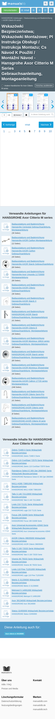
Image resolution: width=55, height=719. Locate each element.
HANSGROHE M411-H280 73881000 (26, 510)
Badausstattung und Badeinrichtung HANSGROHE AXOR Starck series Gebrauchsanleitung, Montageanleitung (30, 375)
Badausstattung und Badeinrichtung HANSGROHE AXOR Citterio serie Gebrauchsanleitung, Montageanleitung (30, 428)
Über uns (6, 680)
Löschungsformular (12, 697)
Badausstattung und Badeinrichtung (38, 18)
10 (50, 208)
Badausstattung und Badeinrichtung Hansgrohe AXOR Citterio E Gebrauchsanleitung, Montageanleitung (30, 348)
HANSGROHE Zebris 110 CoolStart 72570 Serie (31, 487)
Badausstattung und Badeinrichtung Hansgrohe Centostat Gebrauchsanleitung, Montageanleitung (31, 247)
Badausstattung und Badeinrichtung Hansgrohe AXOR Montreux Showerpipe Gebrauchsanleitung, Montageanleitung (30, 388)
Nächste (46, 202)
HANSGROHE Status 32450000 (24, 634)
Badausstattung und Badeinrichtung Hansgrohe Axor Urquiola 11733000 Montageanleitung (28, 295)
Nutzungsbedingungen (11, 705)
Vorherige (9, 202)
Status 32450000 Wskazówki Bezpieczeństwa (33, 631)
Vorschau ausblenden (44, 86)
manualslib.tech (40, 709)
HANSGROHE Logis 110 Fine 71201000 (27, 596)
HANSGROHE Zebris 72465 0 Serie (26, 477)
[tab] (6, 114)
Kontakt (37, 680)
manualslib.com (40, 701)
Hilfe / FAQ (6, 684)
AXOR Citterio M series (12, 20)
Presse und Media (9, 688)
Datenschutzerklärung (11, 701)
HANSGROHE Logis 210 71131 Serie (26, 531)
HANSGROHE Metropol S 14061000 (26, 617)
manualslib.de (39, 705)
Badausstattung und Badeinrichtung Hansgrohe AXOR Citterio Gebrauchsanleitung (28, 308)
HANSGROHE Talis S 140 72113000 (26, 521)
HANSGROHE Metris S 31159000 (25, 606)
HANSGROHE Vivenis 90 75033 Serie (27, 585)
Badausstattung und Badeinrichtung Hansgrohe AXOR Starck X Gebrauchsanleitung (28, 321)
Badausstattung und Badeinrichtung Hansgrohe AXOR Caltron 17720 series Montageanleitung (30, 401)
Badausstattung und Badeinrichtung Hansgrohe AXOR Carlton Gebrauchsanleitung (28, 271)
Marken (37, 697)
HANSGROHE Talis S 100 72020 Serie (27, 575)
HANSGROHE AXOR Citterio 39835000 (27, 565)
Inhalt (27, 202)
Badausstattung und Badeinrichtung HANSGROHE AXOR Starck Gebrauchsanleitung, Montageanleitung (30, 335)
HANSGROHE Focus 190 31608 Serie (27, 541)
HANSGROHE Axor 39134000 (23, 624)
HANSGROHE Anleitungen (11, 18)
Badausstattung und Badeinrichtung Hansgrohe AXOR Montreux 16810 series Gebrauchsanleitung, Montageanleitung (31, 362)
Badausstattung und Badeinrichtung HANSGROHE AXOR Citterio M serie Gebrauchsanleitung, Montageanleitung (30, 442)
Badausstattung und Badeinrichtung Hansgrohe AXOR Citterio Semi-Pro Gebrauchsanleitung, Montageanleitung (30, 415)
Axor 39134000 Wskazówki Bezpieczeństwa (32, 621)
